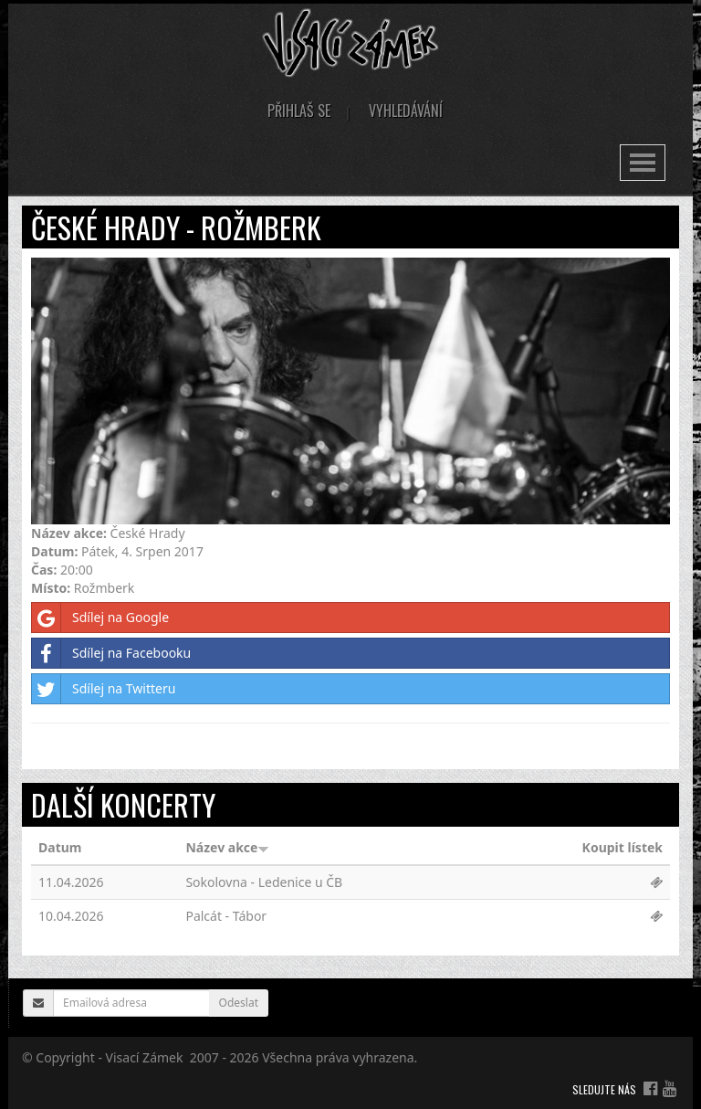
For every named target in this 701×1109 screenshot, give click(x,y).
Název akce (227, 847)
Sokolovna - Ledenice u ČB (263, 882)
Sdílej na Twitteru (103, 688)
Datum (59, 847)
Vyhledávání (406, 110)
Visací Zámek (144, 1057)
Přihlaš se (298, 110)
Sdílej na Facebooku (111, 653)
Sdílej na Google (100, 617)
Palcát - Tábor (226, 915)
